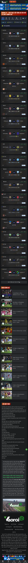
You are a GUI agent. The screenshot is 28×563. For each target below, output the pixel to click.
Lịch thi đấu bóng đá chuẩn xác (8, 446)
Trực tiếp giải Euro (5, 432)
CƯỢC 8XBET (12, 1)
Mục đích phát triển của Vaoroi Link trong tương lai (12, 408)
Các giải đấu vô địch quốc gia (8, 435)
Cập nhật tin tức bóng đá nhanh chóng (10, 445)
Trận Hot (10, 22)
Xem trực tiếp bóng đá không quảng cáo (10, 426)
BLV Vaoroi (17, 22)
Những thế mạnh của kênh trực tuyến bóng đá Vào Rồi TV (14, 411)
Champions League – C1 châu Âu (9, 434)
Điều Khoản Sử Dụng (18, 526)
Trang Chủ (7, 524)
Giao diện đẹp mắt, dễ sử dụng (8, 416)
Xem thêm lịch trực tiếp (14, 282)
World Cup (4, 430)
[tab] (3, 18)
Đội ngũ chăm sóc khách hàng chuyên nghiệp (11, 421)
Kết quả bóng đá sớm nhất (7, 450)
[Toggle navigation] (26, 1)
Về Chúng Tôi (9, 526)
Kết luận (3, 458)
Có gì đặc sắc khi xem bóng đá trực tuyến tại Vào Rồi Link (14, 410)
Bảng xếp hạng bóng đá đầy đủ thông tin (10, 448)
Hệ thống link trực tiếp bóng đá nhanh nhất (11, 422)
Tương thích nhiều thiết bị (7, 424)
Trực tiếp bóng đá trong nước (8, 437)
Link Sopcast (20, 524)
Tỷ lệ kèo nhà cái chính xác (7, 453)
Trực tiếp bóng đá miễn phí (7, 413)
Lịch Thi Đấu (13, 524)
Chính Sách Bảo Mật (9, 529)
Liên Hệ (14, 532)
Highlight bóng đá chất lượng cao (9, 451)
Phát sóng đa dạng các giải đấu (8, 414)
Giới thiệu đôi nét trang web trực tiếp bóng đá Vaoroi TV (13, 406)
